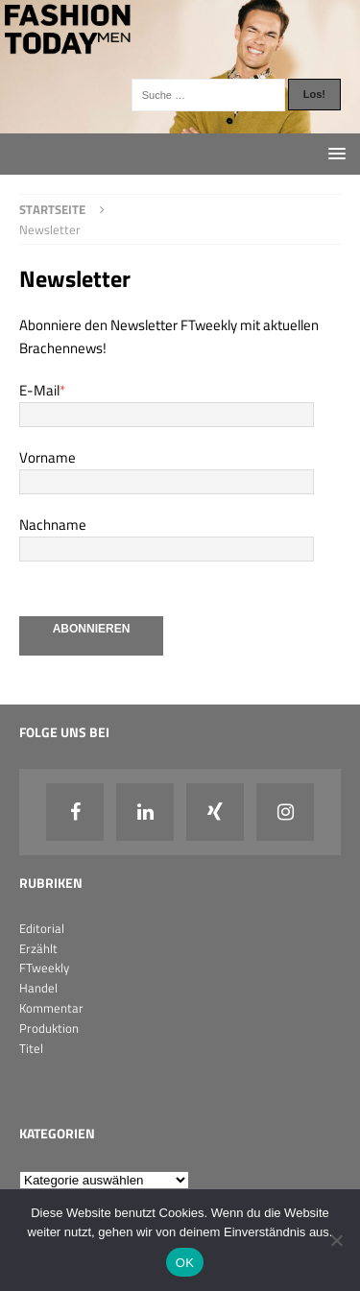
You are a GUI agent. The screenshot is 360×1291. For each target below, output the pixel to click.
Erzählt (38, 948)
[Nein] (336, 1240)
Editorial (41, 928)
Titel (31, 1048)
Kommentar (51, 1007)
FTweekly (44, 967)
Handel (38, 987)
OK (185, 1262)
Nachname (52, 525)
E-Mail (42, 390)
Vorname (47, 457)
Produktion (49, 1028)
